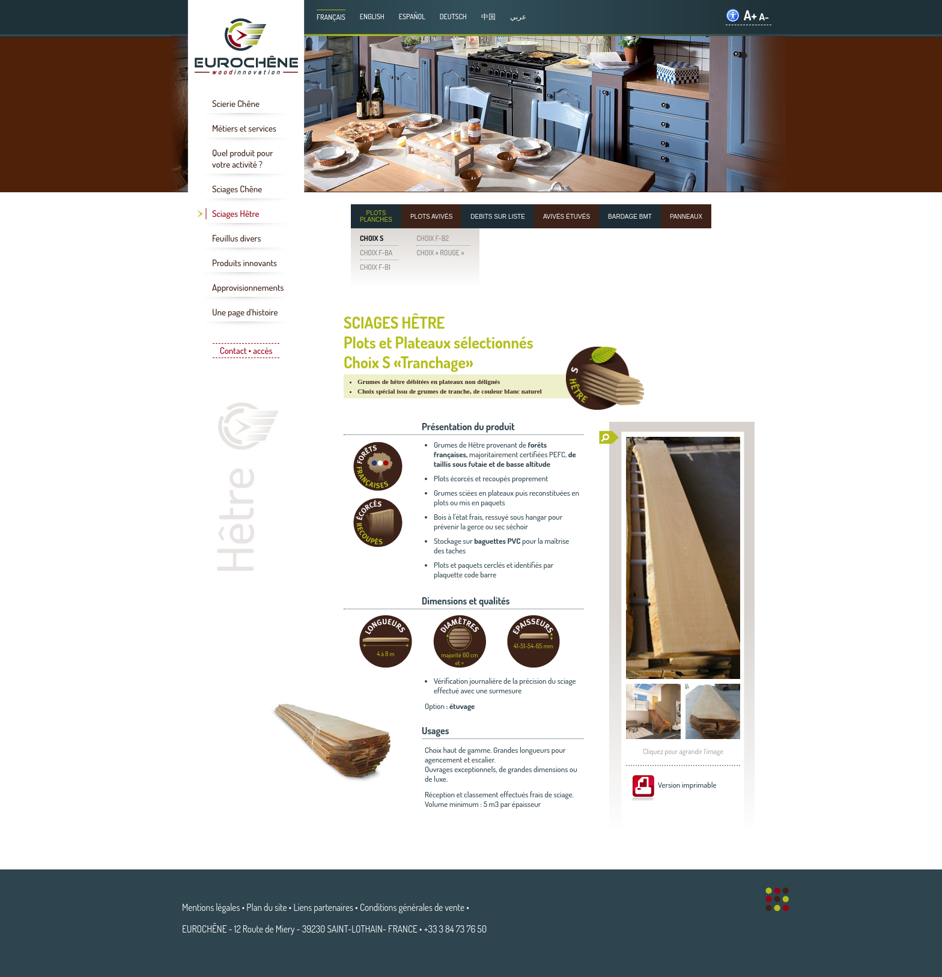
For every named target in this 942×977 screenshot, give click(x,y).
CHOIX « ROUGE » (440, 252)
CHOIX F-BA (376, 252)
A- (764, 16)
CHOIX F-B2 (432, 238)
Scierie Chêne (236, 103)
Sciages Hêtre (235, 213)
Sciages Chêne (237, 189)
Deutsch (453, 16)
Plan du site (266, 907)
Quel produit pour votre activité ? (242, 158)
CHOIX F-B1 (375, 267)
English (372, 16)
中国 (488, 16)
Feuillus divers (236, 238)
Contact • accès (246, 350)
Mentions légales (211, 907)
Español (412, 16)
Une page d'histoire (245, 312)
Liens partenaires (323, 907)
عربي (518, 16)
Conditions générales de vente (412, 907)
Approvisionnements (248, 287)
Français (331, 17)
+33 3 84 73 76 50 (455, 929)
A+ (750, 15)
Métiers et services (244, 128)
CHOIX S (371, 238)
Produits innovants (244, 263)
